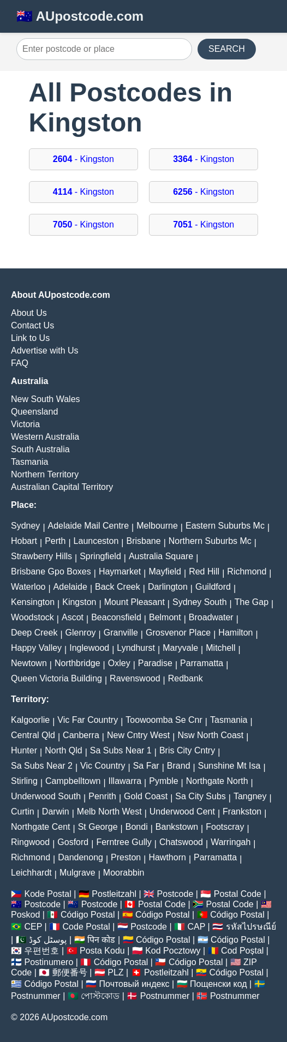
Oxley (119, 663)
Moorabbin (124, 872)
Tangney (250, 796)
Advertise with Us (45, 350)
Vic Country (102, 765)
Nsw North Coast (210, 735)
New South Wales (45, 399)
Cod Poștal (242, 950)
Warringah (230, 842)
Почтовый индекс (134, 984)
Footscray (225, 826)
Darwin (55, 811)
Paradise (155, 663)
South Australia (40, 449)
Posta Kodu (102, 950)
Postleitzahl (114, 894)
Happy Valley (36, 647)
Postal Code (237, 894)
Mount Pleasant (134, 602)
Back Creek (117, 586)
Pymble (163, 781)
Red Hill (204, 571)
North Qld (63, 750)
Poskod (25, 914)
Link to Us (30, 338)
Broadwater (211, 617)
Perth (55, 541)
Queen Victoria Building (56, 678)
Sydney (25, 525)
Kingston (79, 602)
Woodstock (32, 617)
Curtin (22, 811)
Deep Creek (34, 632)
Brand (178, 765)
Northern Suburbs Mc (210, 541)
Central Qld (33, 735)
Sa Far (146, 765)
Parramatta (201, 663)
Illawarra (125, 781)
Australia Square (161, 556)
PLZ (115, 972)
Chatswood (181, 842)
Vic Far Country (87, 719)
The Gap (251, 602)
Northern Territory (45, 474)
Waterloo (28, 586)
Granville (121, 632)
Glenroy (80, 632)
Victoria (25, 424)
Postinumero (48, 962)
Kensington (33, 602)
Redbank (185, 678)
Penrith (102, 796)
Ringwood (30, 842)
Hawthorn (167, 857)
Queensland (34, 411)
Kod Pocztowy (172, 950)
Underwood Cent (182, 811)
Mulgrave (77, 872)
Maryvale (180, 647)
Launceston (96, 541)
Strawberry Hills (41, 556)
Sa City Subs (200, 796)
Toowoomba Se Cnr (163, 719)
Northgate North (217, 781)
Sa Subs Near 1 (121, 750)
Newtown (29, 663)
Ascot (72, 617)
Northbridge (77, 663)
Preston (126, 857)
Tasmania (29, 461)
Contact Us (32, 325)
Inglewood (89, 647)
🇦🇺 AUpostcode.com (80, 16)
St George (98, 826)
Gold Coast (146, 796)
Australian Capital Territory (62, 487)
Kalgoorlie (30, 719)
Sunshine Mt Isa (229, 765)
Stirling (24, 781)
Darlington (168, 586)
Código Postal (88, 914)
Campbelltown (72, 781)
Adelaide (70, 586)
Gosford (72, 842)
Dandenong (80, 857)
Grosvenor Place (178, 632)
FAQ (19, 363)
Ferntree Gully (123, 842)
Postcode (175, 894)
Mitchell (220, 647)
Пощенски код (218, 984)
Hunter (24, 750)
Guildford (213, 586)
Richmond (246, 571)
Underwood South (46, 796)
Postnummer (36, 996)
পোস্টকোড (100, 996)
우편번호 (41, 950)
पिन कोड (101, 939)
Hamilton (235, 632)
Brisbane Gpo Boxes (51, 571)
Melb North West (109, 811)
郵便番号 (69, 972)
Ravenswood (135, 678)
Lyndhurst (136, 647)
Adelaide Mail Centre (88, 525)
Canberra (81, 735)
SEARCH (226, 48)
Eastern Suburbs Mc (225, 525)
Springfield (100, 556)
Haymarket (120, 571)
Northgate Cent (40, 826)
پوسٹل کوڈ (48, 939)
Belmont (165, 617)
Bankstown (177, 826)
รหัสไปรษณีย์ (251, 926)
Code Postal (86, 926)
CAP (196, 926)
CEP (33, 926)
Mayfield (164, 571)
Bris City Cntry (187, 750)
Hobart (24, 541)
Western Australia (45, 436)
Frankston (242, 811)
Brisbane (143, 541)
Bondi (136, 826)
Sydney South (199, 602)
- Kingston (83, 159)
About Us (29, 313)
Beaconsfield (116, 617)
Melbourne (157, 525)
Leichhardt (31, 872)
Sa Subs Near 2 (42, 765)
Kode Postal (47, 894)
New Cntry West (138, 735)
